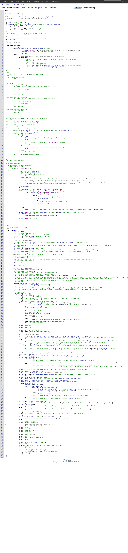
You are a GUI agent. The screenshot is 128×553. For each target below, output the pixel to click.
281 (2, 520)
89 (3, 171)
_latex (38, 402)
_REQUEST (24, 338)
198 (2, 369)
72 (3, 140)
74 (3, 144)
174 (2, 325)
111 (2, 211)
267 (2, 494)
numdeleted (24, 222)
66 (3, 129)
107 (2, 203)
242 (2, 449)
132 (2, 249)
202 (2, 376)
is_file (30, 461)
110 (2, 209)
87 (3, 167)
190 (2, 354)
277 (2, 512)
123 (2, 233)
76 (3, 147)
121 (2, 229)
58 (3, 114)
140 (2, 263)
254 (2, 471)
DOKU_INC (46, 27)
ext (36, 458)
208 (2, 387)
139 (2, 262)
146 (2, 274)
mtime (26, 167)
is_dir (61, 402)
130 (2, 245)
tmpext (22, 456)
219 (2, 407)
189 (2, 352)
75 (3, 145)
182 (2, 340)
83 (3, 160)
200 (2, 372)
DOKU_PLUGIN (19, 29)
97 (3, 185)
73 (3, 142)
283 (2, 523)
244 (2, 452)
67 (3, 131)
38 (3, 78)
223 (2, 414)
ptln (14, 278)
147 (2, 276)
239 (2, 443)
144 (2, 271)
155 (2, 291)
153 (2, 287)
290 (2, 536)
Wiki (12, 1)
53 (3, 105)
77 (3, 149)
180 (2, 336)
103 (2, 196)
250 (2, 463)
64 (3, 125)
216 (2, 402)
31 (3, 65)
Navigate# (38, 8)
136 (2, 256)
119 (2, 225)
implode (45, 383)
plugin (8, 5)
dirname (17, 33)
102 (2, 194)
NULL (91, 447)
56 (3, 111)
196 (2, 365)
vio (46, 231)
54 (3, 107)
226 (2, 420)
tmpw (21, 452)
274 (2, 507)
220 (2, 409)
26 (3, 56)
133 (2, 251)
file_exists (25, 427)
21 (3, 47)
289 (2, 534)
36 (3, 74)
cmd (27, 367)
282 (2, 521)
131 (2, 247)
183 (2, 342)
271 (2, 501)
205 (2, 382)
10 (3, 27)
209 (2, 389)
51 (3, 102)
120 (2, 227)
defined (10, 25)
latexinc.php (35, 33)
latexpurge (25, 200)
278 (2, 514)
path (87, 363)
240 (2, 445)
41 (3, 84)
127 (2, 240)
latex (14, 5)
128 (2, 242)
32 (3, 67)
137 (2, 258)
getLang (63, 218)
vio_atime (52, 164)
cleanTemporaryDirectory (46, 540)
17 (3, 40)
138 (2, 260)
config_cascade (36, 256)
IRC (23, 1)
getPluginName (67, 289)
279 (2, 516)
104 (2, 198)
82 (3, 158)
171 (2, 320)
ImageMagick (53, 331)
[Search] (66, 8)
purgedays (35, 205)
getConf (38, 362)
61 (3, 120)
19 (3, 44)
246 (2, 456)
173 (2, 323)
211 (2, 392)
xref (2, 5)
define (29, 27)
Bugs (28, 1)
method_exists (20, 56)
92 (3, 176)
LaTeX (46, 331)
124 (2, 234)
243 (2, 451)
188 (2, 351)
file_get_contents (49, 500)
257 (2, 476)
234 (2, 434)
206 (2, 383)
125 (2, 236)
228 (2, 423)
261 (2, 483)
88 (3, 169)
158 (2, 296)
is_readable (25, 498)
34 (3, 71)
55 (3, 109)
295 (2, 545)
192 (2, 358)
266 (2, 492)
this (89, 213)
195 (2, 363)
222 (2, 412)
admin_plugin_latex (16, 44)
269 (2, 498)
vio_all (52, 174)
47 (3, 94)
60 (3, 118)
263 (2, 487)
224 (2, 416)
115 (2, 218)
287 (2, 531)
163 (2, 305)
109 (2, 207)
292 (2, 540)
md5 (21, 423)
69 (3, 134)
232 (2, 431)
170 (2, 318)
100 (2, 191)
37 (3, 76)
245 (2, 454)
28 (3, 60)
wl (31, 289)
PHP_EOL (52, 383)
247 (2, 458)
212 (2, 394)
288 (2, 532)
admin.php (20, 5)
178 (2, 332)
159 (2, 298)
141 (2, 265)
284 (2, 525)
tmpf (21, 454)
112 (2, 213)
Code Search (55, 1)
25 (3, 55)
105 (2, 200)
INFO (23, 276)
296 (2, 547)
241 (2, 447)
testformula (24, 340)
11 (3, 29)
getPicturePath (48, 402)
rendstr (41, 465)
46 (3, 93)
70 (3, 136)
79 (3, 153)
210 (2, 391)
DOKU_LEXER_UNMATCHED (48, 447)
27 (3, 58)
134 (2, 253)
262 (2, 485)
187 (2, 349)
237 (2, 440)
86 (3, 165)
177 (2, 331)
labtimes (16, 296)
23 (3, 51)
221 (2, 411)
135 (2, 254)
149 (2, 280)
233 (2, 432)
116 (2, 220)
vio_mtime (52, 169)
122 (2, 231)
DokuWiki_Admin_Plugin (39, 44)
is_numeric (40, 227)
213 (2, 396)
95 (3, 182)
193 (2, 360)
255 (2, 472)
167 (2, 312)
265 (2, 491)
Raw (44, 8)
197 (2, 367)
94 (3, 180)
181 (2, 338)
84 (3, 162)
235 (2, 436)
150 (2, 282)
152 (2, 285)
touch (27, 256)
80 (3, 154)
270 (2, 500)
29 (3, 62)
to (81, 213)
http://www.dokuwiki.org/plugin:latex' (49, 78)
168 (2, 314)
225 (2, 418)
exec (26, 374)
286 (2, 529)
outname (22, 425)
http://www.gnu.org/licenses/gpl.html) (39, 18)
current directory (88, 8)
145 (2, 273)
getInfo (17, 53)
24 (3, 53)
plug (21, 396)
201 (2, 374)
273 (2, 505)
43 (3, 87)
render (27, 451)
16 (3, 38)
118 (2, 223)
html (15, 274)
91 (3, 174)
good (78, 213)
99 (3, 189)
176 (2, 329)
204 (2, 380)
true (41, 443)
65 (3, 127)
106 (2, 202)
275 (2, 509)
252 (2, 467)
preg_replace (51, 467)
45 (3, 91)
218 (2, 405)
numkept (22, 223)
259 (2, 480)
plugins (57, 27)
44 (3, 89)
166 (2, 311)
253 (2, 469)
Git (42, 1)
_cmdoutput (35, 445)
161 (2, 302)
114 (2, 216)
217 (2, 403)
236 (2, 438)
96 (3, 184)
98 (3, 187)
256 (2, 474)
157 (2, 294)
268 (2, 496)
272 (2, 503)
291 (2, 538)
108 (2, 205)
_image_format (82, 425)
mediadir (29, 154)
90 (3, 173)
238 (2, 441)
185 (2, 345)
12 (3, 31)
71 (3, 138)
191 (2, 356)
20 (3, 45)
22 (3, 49)
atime (26, 162)
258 (2, 478)
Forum (18, 1)
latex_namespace (64, 154)
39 (3, 80)
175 (2, 327)
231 (2, 429)
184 (2, 343)
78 (3, 151)
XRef (46, 1)
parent (26, 58)
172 (2, 322)
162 (2, 303)
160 (2, 300)
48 (3, 96)
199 (2, 371)
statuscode (45, 374)
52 (3, 104)
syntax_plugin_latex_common (38, 396)
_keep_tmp (34, 443)
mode (23, 227)
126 (2, 238)
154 (2, 289)
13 (3, 33)
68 (3, 133)
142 (2, 267)
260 (2, 481)
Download (51, 8)
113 (2, 214)
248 (2, 460)
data (21, 447)
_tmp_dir (46, 411)
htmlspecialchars (71, 345)
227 (2, 421)
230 (2, 427)
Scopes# (29, 8)
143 (2, 269)
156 (2, 293)
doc (26, 449)
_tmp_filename (75, 452)
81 (3, 156)
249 (2, 461)
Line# (22, 8)
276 (2, 511)
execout (33, 372)
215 (2, 400)
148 (2, 278)
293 (2, 541)
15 (3, 36)
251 (2, 465)
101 (2, 193)
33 (3, 69)
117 (2, 222)
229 (2, 425)
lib (52, 27)
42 (3, 85)
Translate (36, 1)
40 (3, 82)
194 (2, 362)
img (33, 156)
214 (2, 398)
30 (3, 64)
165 (2, 309)
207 (2, 385)
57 (3, 113)
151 (2, 283)
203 (2, 378)
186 (2, 347)
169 (2, 316)
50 (3, 100)
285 (2, 527)
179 (2, 334)
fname (28, 460)
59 (3, 116)
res (27, 229)
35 (3, 73)
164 (2, 307)
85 (3, 164)
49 (3, 98)
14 (3, 35)
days (47, 227)
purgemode (35, 203)
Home (3, 8)
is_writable (25, 402)
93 (3, 178)
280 (2, 518)
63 (3, 124)
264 (2, 489)
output (12, 45)
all (25, 173)
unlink (30, 429)
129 (2, 243)
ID (20, 276)
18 (3, 42)
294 (2, 543)
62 (3, 122)
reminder (95, 213)
